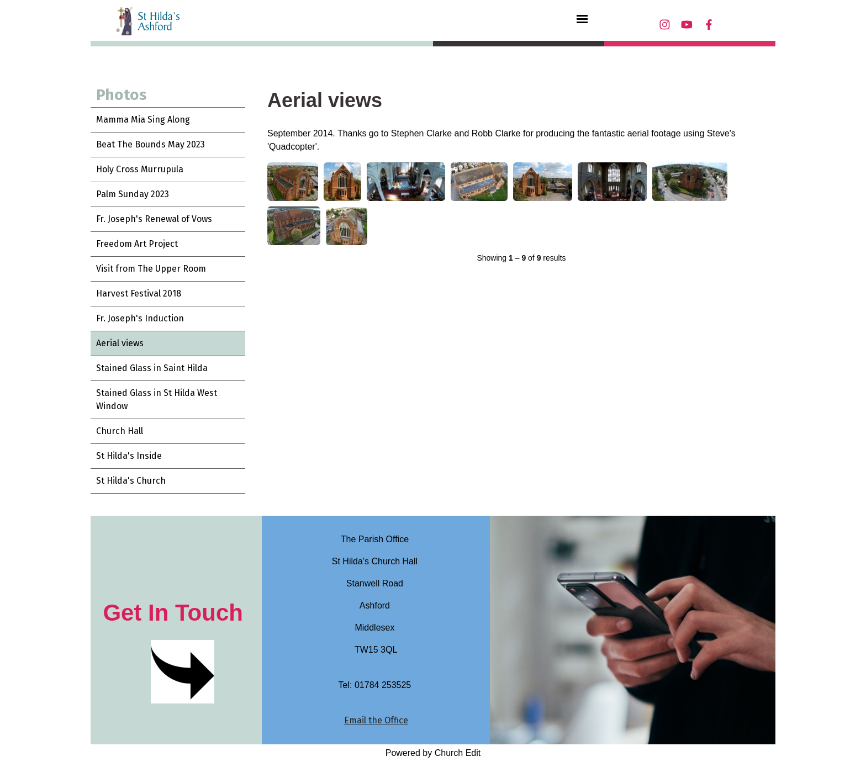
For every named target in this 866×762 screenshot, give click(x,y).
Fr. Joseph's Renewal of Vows (154, 219)
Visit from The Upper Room (151, 268)
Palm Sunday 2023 (132, 194)
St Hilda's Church (131, 480)
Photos (121, 95)
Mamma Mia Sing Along (143, 119)
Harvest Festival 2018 (138, 293)
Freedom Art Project (137, 244)
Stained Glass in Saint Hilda (152, 368)
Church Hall (119, 431)
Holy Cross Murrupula (139, 169)
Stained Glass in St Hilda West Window (156, 399)
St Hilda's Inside (129, 456)
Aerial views (120, 343)
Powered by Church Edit (433, 753)
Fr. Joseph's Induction (140, 318)
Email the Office (376, 720)
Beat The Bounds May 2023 (150, 144)
